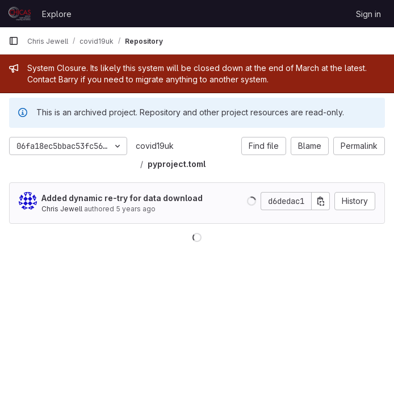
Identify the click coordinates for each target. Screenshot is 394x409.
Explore (57, 14)
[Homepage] (19, 14)
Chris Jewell (61, 208)
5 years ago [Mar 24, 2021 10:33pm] (136, 208)
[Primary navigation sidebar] (14, 41)
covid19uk (155, 146)
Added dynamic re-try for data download (122, 198)
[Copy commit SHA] (321, 201)
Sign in (368, 14)
